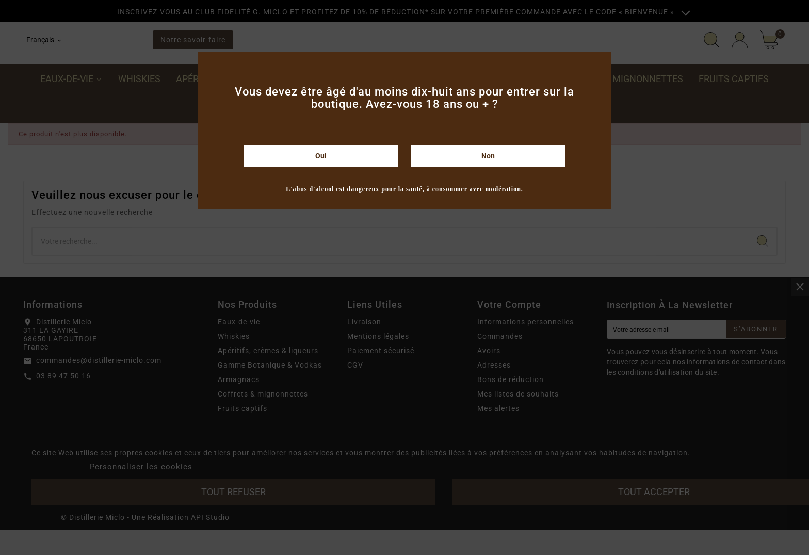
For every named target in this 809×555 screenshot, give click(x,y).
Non (488, 156)
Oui (321, 156)
